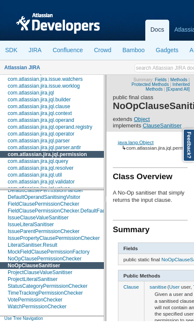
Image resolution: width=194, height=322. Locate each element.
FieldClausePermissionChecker (43, 204)
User (174, 287)
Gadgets (167, 50)
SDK (11, 50)
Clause (131, 287)
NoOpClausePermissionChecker (45, 259)
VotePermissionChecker (35, 300)
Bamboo (133, 50)
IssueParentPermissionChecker (43, 231)
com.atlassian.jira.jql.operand (41, 120)
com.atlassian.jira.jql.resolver (40, 168)
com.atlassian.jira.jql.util (35, 175)
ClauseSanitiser (162, 125)
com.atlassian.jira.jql (31, 93)
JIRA (35, 50)
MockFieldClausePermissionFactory (48, 252)
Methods (179, 79)
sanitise (158, 287)
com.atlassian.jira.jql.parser (39, 141)
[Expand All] (178, 89)
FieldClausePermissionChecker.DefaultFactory (61, 211)
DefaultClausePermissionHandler (45, 190)
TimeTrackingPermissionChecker (45, 293)
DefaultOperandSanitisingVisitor (44, 197)
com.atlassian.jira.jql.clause (39, 106)
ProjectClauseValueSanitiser (40, 272)
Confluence (68, 50)
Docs (157, 29)
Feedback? (189, 145)
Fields (161, 79)
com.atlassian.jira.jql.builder (39, 100)
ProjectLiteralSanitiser (33, 279)
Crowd (102, 50)
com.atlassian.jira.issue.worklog (44, 86)
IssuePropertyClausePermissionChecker (54, 238)
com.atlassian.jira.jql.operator (41, 134)
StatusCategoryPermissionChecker (48, 286)
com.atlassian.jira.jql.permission (47, 154)
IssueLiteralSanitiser (31, 224)
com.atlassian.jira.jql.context (40, 113)
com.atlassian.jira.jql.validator (41, 182)
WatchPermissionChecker (37, 307)
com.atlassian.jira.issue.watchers (45, 79)
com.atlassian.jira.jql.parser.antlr (44, 148)
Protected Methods (150, 84)
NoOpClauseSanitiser (34, 266)
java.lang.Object (136, 142)
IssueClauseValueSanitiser (38, 218)
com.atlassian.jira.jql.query (38, 161)
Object (142, 119)
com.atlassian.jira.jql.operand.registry (50, 127)
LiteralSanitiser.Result (32, 245)
